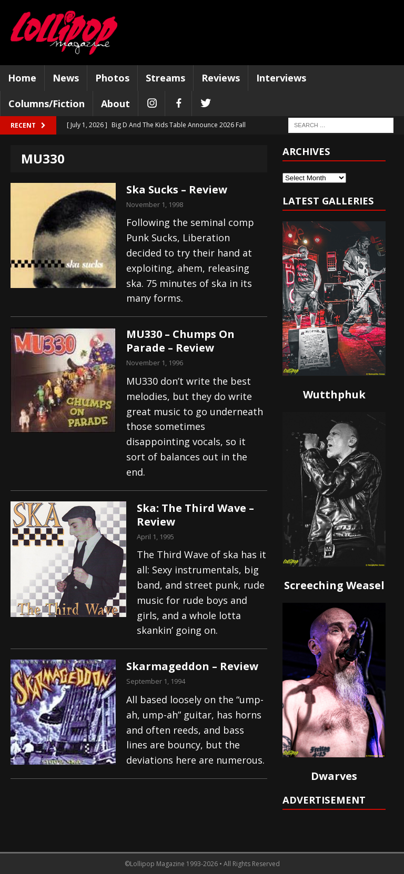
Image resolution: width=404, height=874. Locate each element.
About (115, 103)
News (66, 77)
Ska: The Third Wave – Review (195, 515)
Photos (112, 77)
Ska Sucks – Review (176, 189)
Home (22, 77)
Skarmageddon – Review (192, 666)
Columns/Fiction (46, 103)
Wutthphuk (334, 394)
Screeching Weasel (334, 585)
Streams (165, 77)
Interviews (281, 77)
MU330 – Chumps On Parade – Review (180, 341)
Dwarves (334, 776)
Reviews (220, 77)
